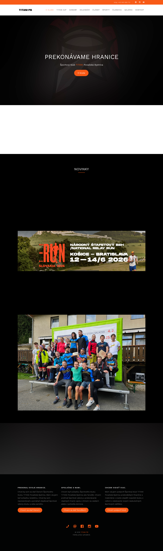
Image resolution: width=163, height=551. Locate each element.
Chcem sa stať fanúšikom (75, 510)
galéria (129, 10)
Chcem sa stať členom (30, 510)
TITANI (79, 64)
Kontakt (139, 10)
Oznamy (73, 10)
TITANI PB (25, 10)
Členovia (117, 10)
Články (96, 10)
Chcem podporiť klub (116, 510)
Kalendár (85, 10)
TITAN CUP (62, 10)
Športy (106, 10)
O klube (50, 10)
